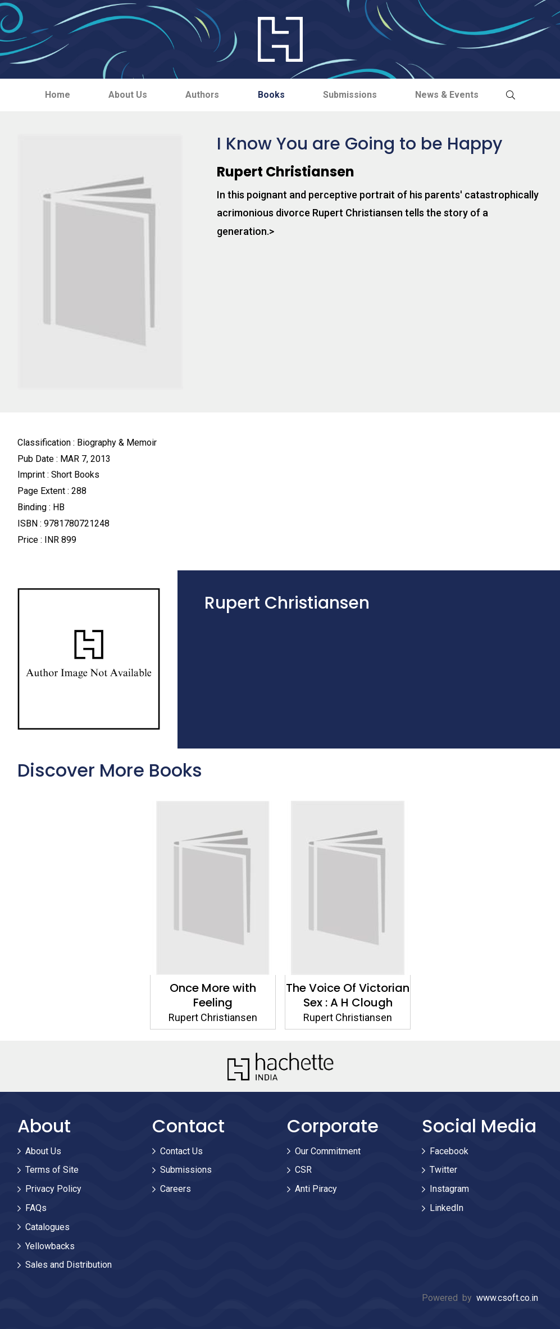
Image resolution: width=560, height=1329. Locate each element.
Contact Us (181, 1151)
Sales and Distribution (68, 1265)
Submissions (352, 94)
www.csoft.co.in (507, 1298)
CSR (303, 1170)
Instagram (449, 1189)
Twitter (443, 1170)
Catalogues (47, 1227)
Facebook (449, 1151)
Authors (202, 94)
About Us (126, 94)
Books (271, 94)
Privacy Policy (53, 1189)
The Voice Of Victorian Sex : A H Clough (347, 995)
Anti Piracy (316, 1189)
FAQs (36, 1208)
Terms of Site (52, 1170)
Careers (175, 1189)
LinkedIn (446, 1208)
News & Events (449, 94)
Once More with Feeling (213, 995)
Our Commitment (328, 1151)
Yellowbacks (50, 1246)
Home (54, 94)
